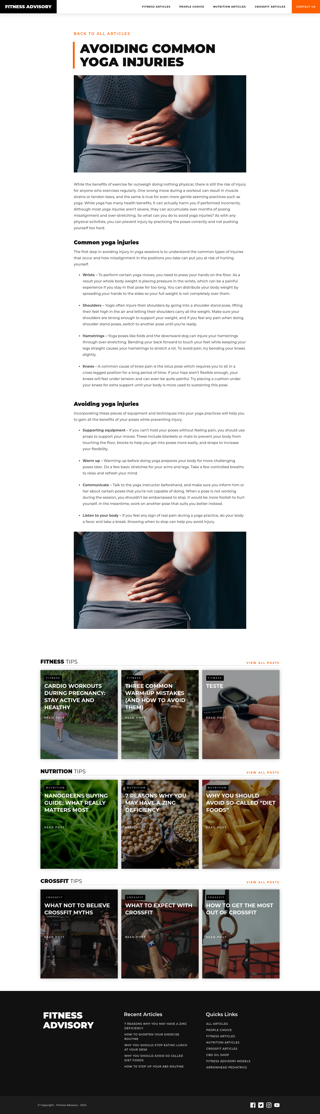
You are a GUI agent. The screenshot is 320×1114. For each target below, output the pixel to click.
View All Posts (263, 662)
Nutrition (55, 787)
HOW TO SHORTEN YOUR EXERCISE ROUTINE (152, 1037)
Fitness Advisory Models (228, 1061)
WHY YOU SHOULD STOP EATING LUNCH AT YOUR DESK (155, 1047)
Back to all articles (102, 34)
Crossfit (54, 897)
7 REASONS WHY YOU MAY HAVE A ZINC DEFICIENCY (155, 1026)
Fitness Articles (156, 6)
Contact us (306, 6)
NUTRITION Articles (229, 6)
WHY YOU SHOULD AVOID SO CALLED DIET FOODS (153, 1058)
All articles (217, 1023)
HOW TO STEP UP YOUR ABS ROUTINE (154, 1066)
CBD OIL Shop (217, 1055)
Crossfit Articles (270, 6)
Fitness (53, 678)
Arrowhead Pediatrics (226, 1067)
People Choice (191, 6)
